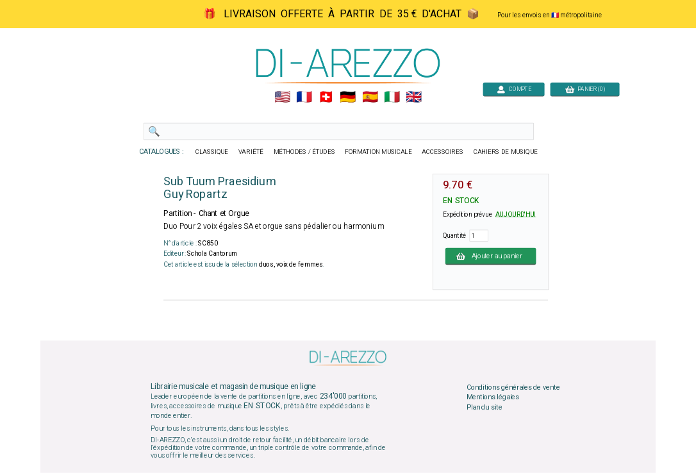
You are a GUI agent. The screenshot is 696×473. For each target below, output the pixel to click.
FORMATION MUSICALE (378, 151)
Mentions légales (493, 397)
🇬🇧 (414, 97)
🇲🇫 (304, 97)
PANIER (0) (585, 89)
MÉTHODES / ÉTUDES (304, 151)
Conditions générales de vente (513, 387)
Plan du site (484, 407)
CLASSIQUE (212, 151)
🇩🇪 (348, 97)
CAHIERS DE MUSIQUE (506, 151)
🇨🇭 (326, 97)
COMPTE (514, 89)
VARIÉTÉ (250, 151)
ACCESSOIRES (442, 151)
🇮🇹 (392, 97)
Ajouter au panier (491, 256)
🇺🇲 (282, 97)
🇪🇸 (370, 97)
